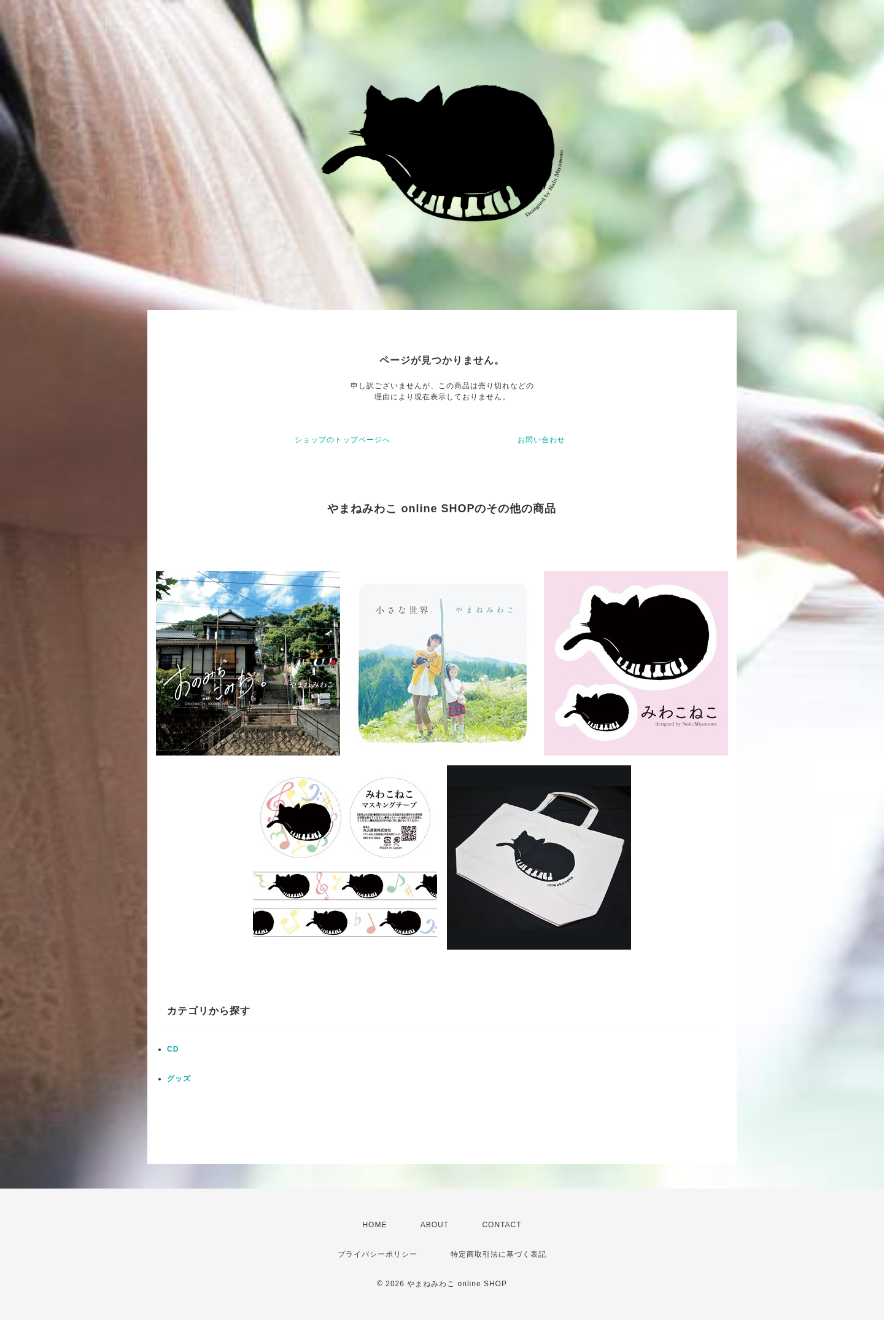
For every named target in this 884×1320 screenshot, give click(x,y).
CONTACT (501, 1224)
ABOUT (435, 1224)
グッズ (179, 1078)
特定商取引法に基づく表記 (498, 1254)
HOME (374, 1224)
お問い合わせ (541, 439)
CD (173, 1049)
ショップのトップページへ (342, 439)
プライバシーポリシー (377, 1254)
